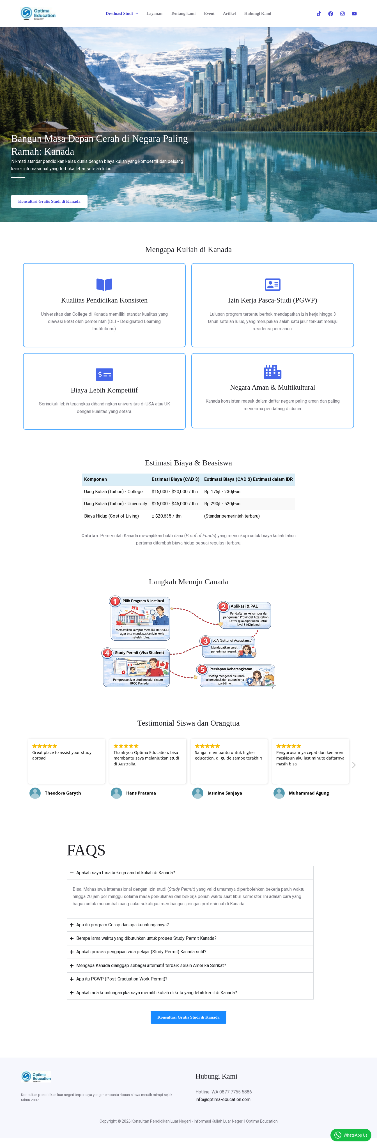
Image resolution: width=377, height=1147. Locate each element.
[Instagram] (342, 13)
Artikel (229, 13)
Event (209, 13)
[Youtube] (354, 13)
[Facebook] (330, 13)
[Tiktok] (318, 13)
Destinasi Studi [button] (122, 13)
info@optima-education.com (223, 1104)
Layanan (154, 13)
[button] (135, 13)
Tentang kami (183, 13)
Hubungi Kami (257, 13)
